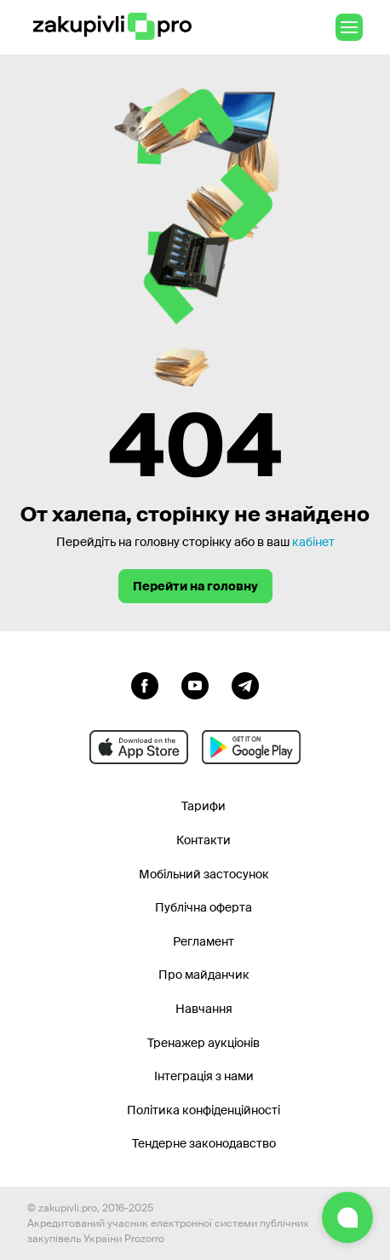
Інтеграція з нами (204, 1076)
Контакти (203, 840)
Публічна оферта (203, 907)
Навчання (203, 1008)
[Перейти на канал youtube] (195, 684)
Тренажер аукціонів (203, 1042)
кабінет (313, 541)
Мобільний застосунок (204, 874)
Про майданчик (203, 974)
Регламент (203, 941)
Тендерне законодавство (204, 1143)
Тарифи (203, 806)
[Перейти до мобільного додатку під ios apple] (138, 747)
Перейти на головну (195, 586)
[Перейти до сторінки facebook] (144, 684)
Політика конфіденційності (203, 1110)
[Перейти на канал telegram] (245, 684)
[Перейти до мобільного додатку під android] (251, 747)
